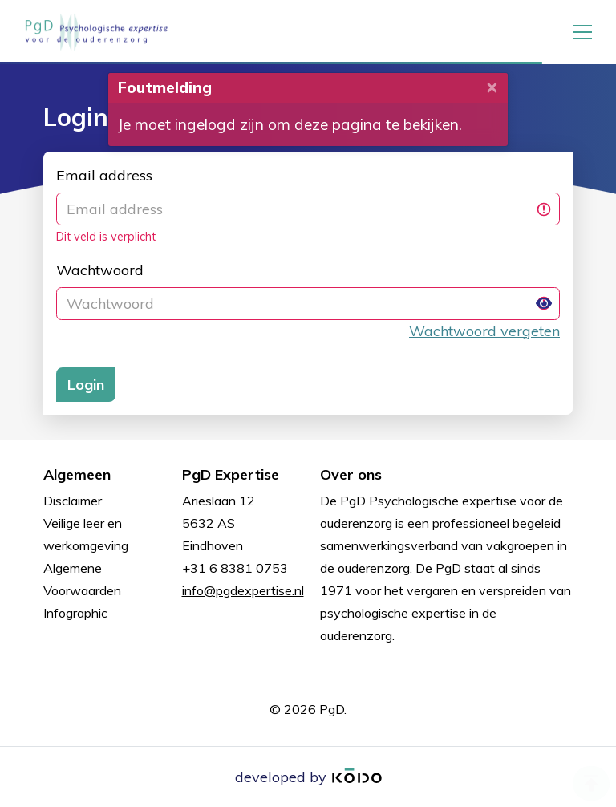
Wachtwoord (100, 270)
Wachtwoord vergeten (484, 331)
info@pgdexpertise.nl (243, 590)
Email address (104, 175)
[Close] (492, 86)
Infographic (75, 613)
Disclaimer (72, 501)
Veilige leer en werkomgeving (85, 534)
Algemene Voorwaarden (82, 579)
